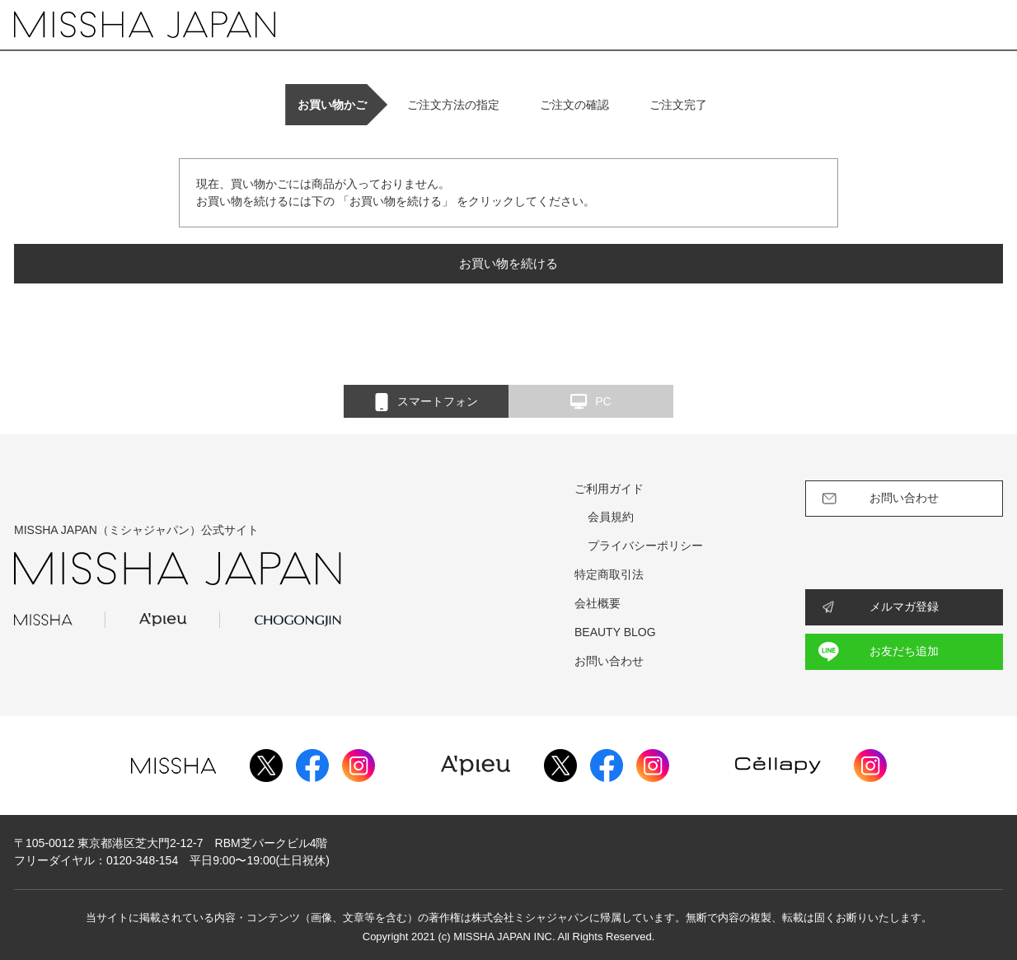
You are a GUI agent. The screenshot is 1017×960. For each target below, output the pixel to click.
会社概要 (597, 603)
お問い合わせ (609, 660)
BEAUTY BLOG (615, 632)
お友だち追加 (904, 651)
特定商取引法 (609, 574)
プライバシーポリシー (645, 545)
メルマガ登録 (904, 606)
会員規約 (611, 516)
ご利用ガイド (609, 488)
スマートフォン (426, 402)
